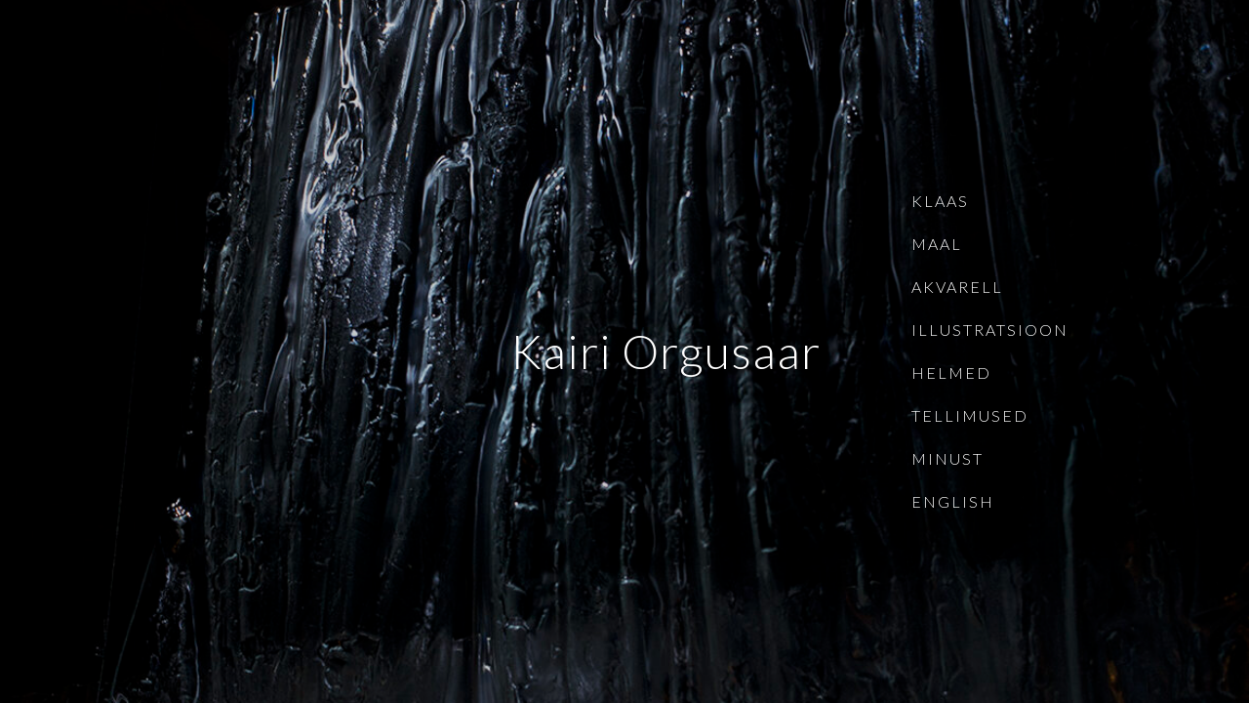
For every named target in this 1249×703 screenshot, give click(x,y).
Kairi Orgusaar (665, 351)
